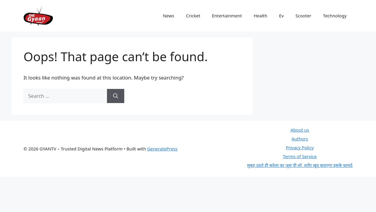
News (168, 16)
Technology (335, 16)
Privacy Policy (300, 147)
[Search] (115, 96)
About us (300, 130)
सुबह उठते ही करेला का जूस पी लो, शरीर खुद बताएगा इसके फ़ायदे (299, 165)
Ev (281, 16)
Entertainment (227, 16)
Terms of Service (300, 156)
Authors (299, 139)
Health (260, 16)
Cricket (193, 16)
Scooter (303, 16)
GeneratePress (162, 149)
